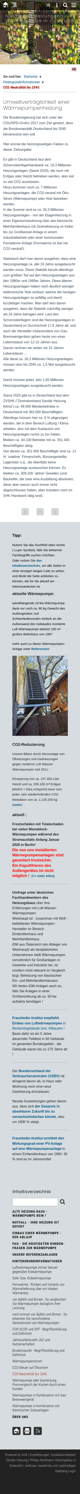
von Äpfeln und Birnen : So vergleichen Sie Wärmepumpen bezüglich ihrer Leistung (39, 1303)
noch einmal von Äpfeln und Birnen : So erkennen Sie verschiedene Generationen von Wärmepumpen (39, 1318)
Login (72, 1471)
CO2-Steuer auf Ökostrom (30, 1367)
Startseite (31, 76)
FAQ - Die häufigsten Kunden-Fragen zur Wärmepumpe (38, 1246)
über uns (20, 1417)
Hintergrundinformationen (21, 82)
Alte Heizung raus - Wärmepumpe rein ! (30, 1213)
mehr (17, 805)
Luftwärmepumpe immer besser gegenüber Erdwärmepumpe (35, 1269)
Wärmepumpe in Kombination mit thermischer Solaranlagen (36, 1408)
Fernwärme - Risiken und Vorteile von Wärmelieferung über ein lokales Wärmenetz (38, 1288)
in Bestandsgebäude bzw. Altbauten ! (39, 1023)
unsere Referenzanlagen (35, 1254)
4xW (24, 1455)
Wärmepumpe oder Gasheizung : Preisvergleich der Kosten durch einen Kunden (39, 1384)
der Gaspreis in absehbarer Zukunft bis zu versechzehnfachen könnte (36, 1111)
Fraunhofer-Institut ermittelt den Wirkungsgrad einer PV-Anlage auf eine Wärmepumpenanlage (38, 1143)
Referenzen (40, 649)
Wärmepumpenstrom (27, 1361)
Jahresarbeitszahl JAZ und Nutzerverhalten (31, 1342)
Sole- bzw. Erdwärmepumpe (31, 1278)
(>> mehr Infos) (43, 876)
